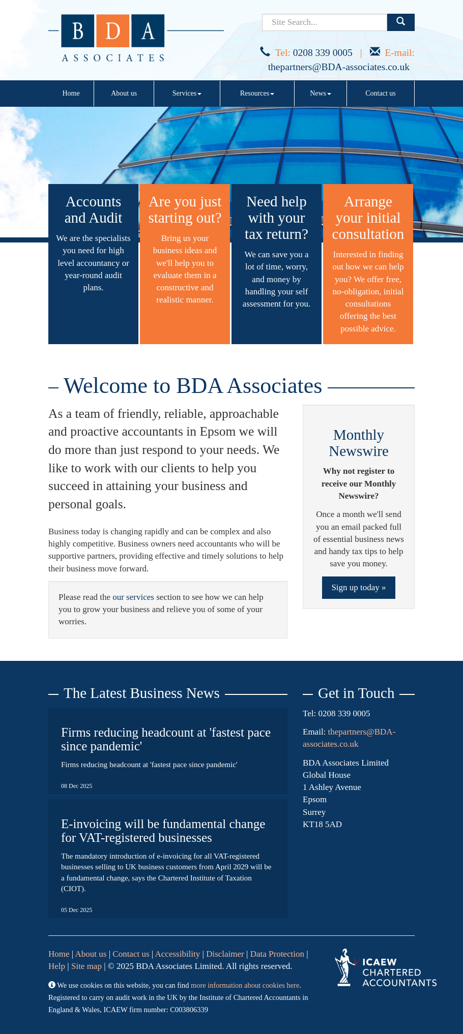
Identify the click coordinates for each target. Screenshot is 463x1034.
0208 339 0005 (323, 52)
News (320, 93)
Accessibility (177, 954)
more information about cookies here (245, 985)
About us (124, 93)
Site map (86, 966)
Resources (257, 93)
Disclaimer (225, 954)
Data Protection (277, 954)
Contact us (380, 93)
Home (70, 93)
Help (56, 966)
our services (133, 597)
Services (186, 93)
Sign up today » (358, 587)
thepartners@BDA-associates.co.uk (339, 67)
